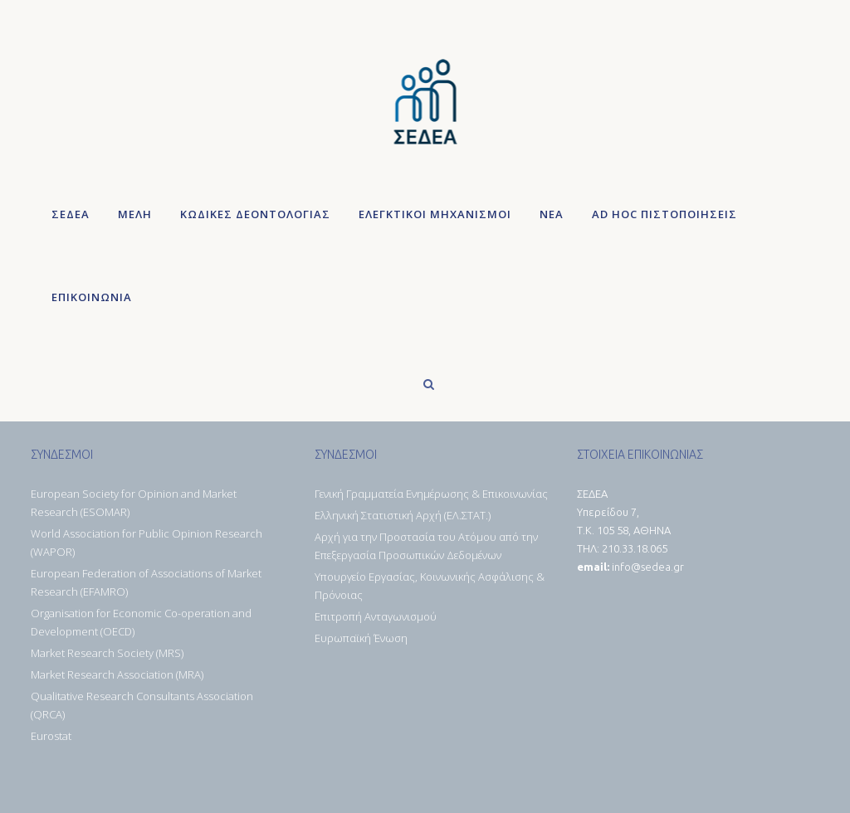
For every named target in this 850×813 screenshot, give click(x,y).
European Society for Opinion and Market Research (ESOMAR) (134, 502)
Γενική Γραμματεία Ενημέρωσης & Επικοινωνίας (431, 493)
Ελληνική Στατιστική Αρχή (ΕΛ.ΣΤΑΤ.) (403, 515)
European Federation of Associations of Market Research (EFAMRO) (146, 582)
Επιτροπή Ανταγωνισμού (376, 616)
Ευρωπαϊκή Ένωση (361, 637)
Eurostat (51, 735)
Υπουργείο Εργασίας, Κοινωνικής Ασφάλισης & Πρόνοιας (430, 585)
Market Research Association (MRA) (117, 674)
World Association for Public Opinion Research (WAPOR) (146, 542)
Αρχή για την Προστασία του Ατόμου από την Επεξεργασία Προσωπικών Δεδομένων (426, 545)
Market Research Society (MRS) (107, 652)
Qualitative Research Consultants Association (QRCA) (142, 705)
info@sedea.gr (648, 566)
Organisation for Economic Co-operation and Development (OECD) (141, 622)
